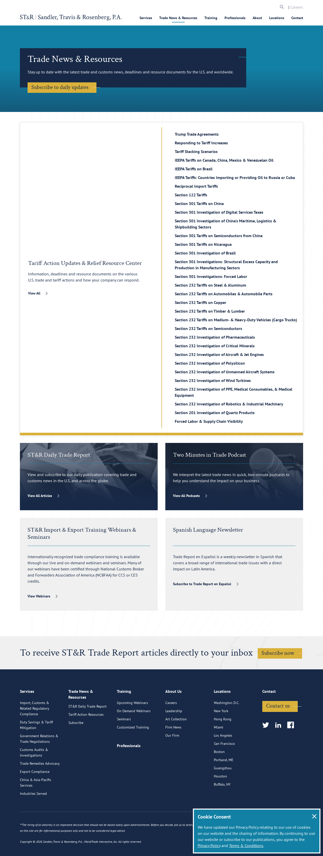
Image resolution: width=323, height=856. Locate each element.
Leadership (173, 735)
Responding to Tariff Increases (201, 142)
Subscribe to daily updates (60, 87)
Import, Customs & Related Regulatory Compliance (34, 732)
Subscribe (75, 748)
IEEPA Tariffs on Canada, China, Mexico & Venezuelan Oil (224, 160)
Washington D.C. (226, 727)
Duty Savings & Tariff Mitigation (36, 749)
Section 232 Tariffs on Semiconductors (208, 328)
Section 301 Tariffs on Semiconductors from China (219, 235)
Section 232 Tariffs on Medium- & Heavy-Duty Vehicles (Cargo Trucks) (236, 319)
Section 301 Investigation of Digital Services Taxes (219, 212)
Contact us (278, 730)
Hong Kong (222, 743)
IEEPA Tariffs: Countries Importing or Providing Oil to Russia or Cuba (235, 177)
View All (34, 293)
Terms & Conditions (246, 845)
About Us (173, 716)
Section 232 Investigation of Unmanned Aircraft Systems (225, 371)
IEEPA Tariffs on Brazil (194, 168)
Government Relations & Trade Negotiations (39, 763)
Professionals (235, 18)
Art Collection (176, 743)
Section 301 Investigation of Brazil (205, 252)
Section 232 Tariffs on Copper (200, 302)
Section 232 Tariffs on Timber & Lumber (210, 311)
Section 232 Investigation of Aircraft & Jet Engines (219, 354)
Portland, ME (223, 784)
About (257, 18)
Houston (220, 800)
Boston (219, 776)
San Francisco (224, 767)
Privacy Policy (209, 845)
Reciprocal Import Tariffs (196, 186)
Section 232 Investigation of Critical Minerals (215, 345)
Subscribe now (278, 653)
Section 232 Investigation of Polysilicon (210, 363)
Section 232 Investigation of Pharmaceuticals (215, 337)
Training (210, 18)
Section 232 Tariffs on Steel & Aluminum (210, 285)
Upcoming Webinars (132, 727)
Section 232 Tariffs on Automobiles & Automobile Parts (223, 293)
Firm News (173, 751)
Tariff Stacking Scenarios (196, 151)
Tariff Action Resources (86, 740)
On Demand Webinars (134, 735)
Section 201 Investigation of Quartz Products (215, 412)
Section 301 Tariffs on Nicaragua (203, 244)
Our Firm (172, 759)
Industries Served (33, 817)
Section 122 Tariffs (191, 194)
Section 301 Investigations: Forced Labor (211, 276)
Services (146, 18)
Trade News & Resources (178, 18)
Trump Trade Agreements (197, 134)
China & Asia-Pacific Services (35, 807)
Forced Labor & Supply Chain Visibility (209, 421)
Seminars (124, 743)
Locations (276, 18)
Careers (296, 7)
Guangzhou (223, 792)
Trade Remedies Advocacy (40, 787)
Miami (218, 751)
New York (221, 735)
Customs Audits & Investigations (34, 777)
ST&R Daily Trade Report (87, 732)
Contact (297, 18)
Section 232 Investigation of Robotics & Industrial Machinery (229, 403)
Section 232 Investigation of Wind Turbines (213, 380)
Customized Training (133, 751)
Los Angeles (223, 759)
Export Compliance (34, 796)
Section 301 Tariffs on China (199, 203)
